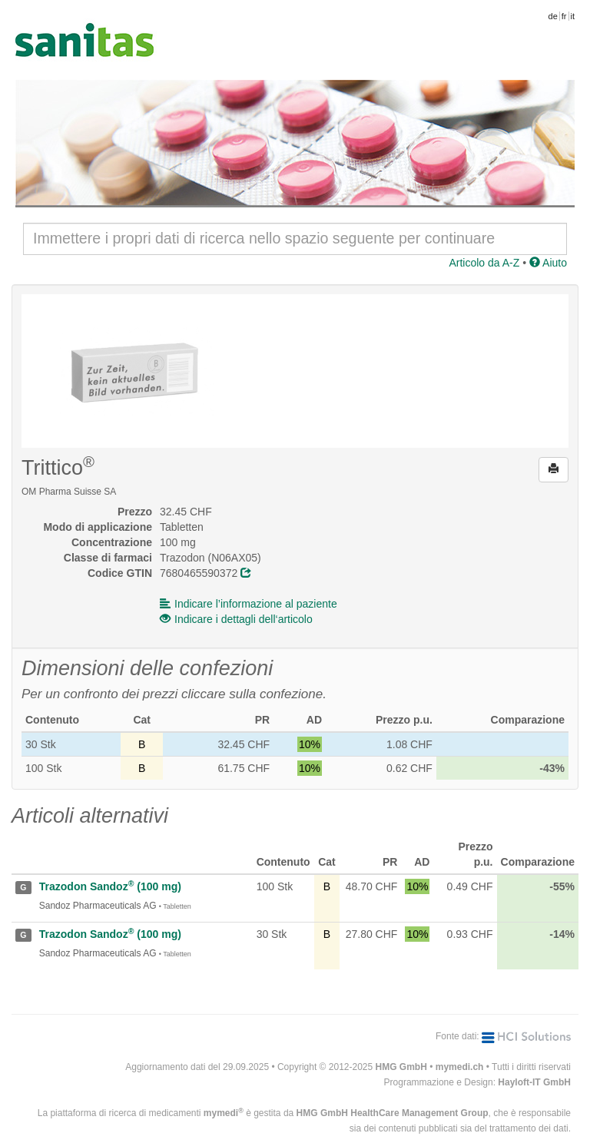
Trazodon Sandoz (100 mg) (110, 886)
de (553, 16)
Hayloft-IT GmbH (534, 1082)
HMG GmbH (401, 1067)
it (573, 16)
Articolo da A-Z (484, 263)
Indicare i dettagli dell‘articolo (236, 619)
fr (564, 16)
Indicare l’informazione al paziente (248, 604)
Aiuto (548, 263)
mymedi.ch (460, 1067)
